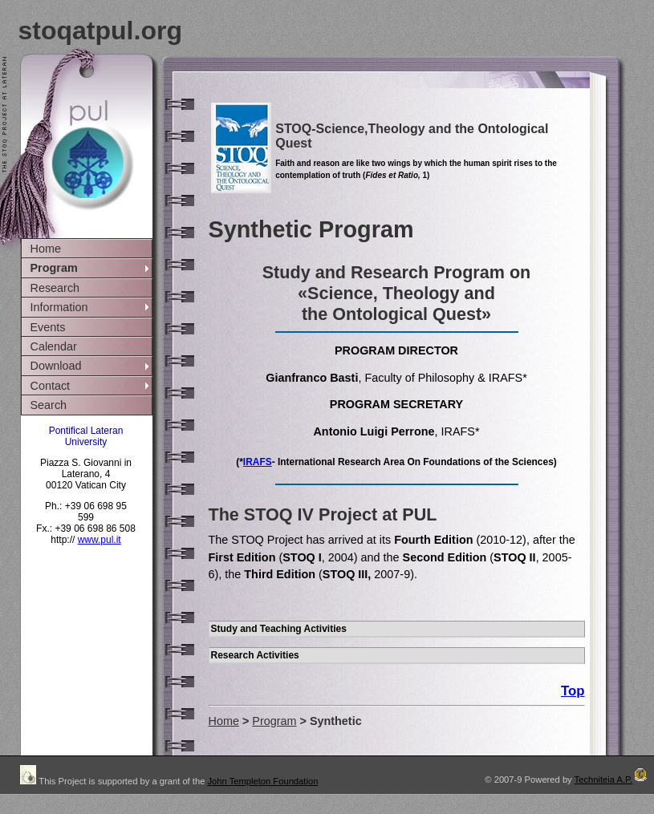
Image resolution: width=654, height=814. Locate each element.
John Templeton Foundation (262, 781)
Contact (50, 385)
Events (48, 327)
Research (55, 287)
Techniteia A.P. (612, 779)
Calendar (53, 346)
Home (45, 248)
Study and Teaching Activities (279, 628)
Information (59, 307)
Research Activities (255, 655)
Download (56, 365)
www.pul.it (99, 539)
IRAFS (257, 462)
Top (573, 691)
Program (54, 267)
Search (48, 405)
